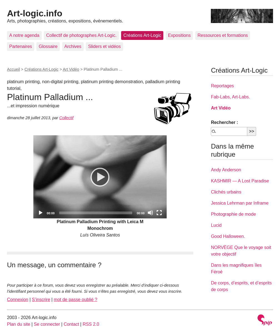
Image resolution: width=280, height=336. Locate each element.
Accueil (13, 69)
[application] (100, 176)
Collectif (66, 118)
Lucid (216, 225)
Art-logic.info (34, 13)
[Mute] (150, 212)
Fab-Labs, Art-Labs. (230, 97)
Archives (72, 46)
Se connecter (47, 324)
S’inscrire (41, 299)
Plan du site (18, 324)
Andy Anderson (226, 169)
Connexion (17, 299)
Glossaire (48, 46)
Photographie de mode (233, 214)
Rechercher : (224, 122)
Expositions (179, 35)
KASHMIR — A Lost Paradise (240, 181)
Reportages (222, 85)
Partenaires (20, 46)
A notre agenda (24, 35)
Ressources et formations (223, 35)
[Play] (100, 177)
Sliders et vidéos (104, 46)
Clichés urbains (226, 192)
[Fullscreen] (159, 212)
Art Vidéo (71, 69)
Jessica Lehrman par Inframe (239, 203)
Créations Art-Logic (142, 35)
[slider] (95, 213)
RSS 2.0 (90, 324)
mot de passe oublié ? (76, 299)
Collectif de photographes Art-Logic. (81, 35)
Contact (71, 324)
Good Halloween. (228, 236)
